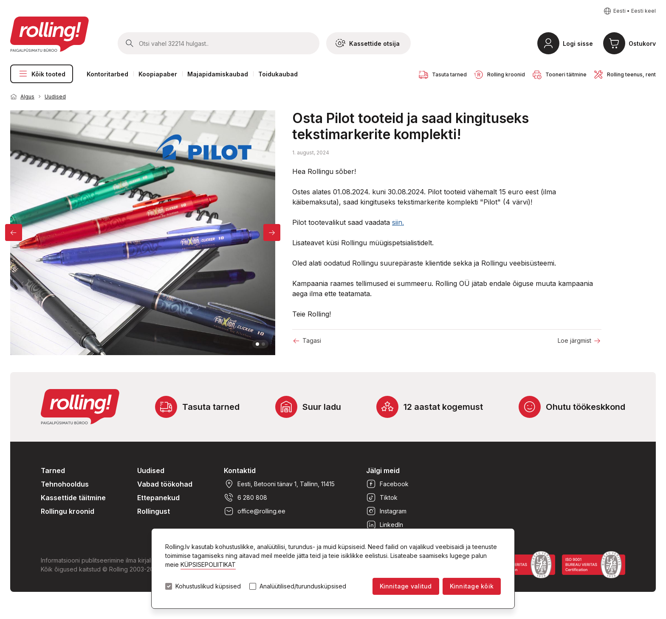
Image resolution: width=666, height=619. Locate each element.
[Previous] (13, 232)
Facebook (387, 484)
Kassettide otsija (368, 43)
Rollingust (153, 511)
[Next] (271, 232)
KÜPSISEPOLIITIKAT (208, 564)
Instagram (386, 511)
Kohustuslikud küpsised (208, 586)
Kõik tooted (41, 74)
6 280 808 (245, 498)
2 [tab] (263, 344)
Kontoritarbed (107, 74)
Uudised (55, 96)
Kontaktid (240, 470)
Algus (27, 96)
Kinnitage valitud (406, 586)
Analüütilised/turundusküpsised (303, 586)
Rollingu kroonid (67, 511)
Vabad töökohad (164, 484)
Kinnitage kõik (472, 586)
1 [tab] (257, 344)
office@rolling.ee (254, 511)
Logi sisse (578, 43)
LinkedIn (384, 525)
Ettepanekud (158, 497)
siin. (398, 222)
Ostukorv (642, 43)
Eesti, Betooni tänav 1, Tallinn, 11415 (279, 484)
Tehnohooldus (65, 484)
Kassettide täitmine (73, 497)
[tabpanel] (142, 232)
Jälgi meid (383, 470)
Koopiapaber (157, 74)
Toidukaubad (278, 74)
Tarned (53, 470)
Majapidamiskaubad (217, 74)
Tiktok (382, 498)
